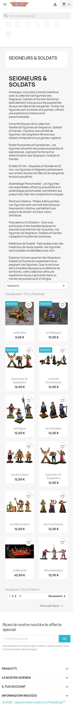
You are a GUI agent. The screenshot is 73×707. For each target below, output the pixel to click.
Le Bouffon (19, 332)
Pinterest (47, 24)
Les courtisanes (53, 524)
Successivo (57, 596)
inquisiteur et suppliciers (20, 380)
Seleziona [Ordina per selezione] (36, 286)
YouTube (37, 24)
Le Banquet (19, 570)
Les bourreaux (19, 474)
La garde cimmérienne (53, 380)
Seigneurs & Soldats (33, 58)
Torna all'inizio (52, 606)
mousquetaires (53, 570)
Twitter (18, 24)
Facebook (8, 24)
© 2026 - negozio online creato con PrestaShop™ (34, 702)
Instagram (56, 24)
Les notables (53, 428)
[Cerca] (36, 15)
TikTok (8, 34)
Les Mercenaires (20, 524)
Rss (28, 24)
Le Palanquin (53, 332)
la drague (20, 428)
